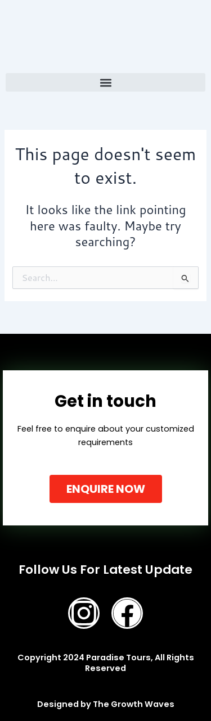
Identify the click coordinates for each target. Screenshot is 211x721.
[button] (105, 82)
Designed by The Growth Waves (105, 704)
